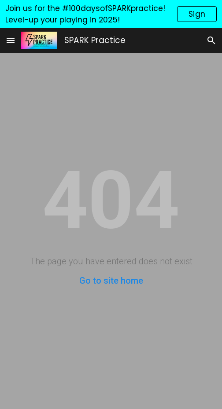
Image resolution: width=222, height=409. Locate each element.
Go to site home (111, 280)
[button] (10, 40)
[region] (111, 14)
